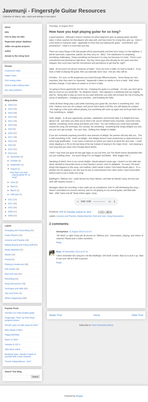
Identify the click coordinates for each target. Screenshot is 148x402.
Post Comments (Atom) (102, 325)
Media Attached (84, 216)
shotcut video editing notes (17, 85)
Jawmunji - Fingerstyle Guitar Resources (54, 11)
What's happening (13, 298)
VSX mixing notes (13, 80)
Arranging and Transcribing (17, 230)
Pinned (8, 259)
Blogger (79, 396)
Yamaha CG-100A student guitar (19, 313)
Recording (9, 279)
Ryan (58, 251)
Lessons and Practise (66, 216)
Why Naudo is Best (13, 330)
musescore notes (13, 71)
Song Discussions (115, 216)
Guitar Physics (11, 235)
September (15, 165)
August (13, 169)
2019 (10, 129)
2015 (10, 145)
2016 (10, 141)
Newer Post (55, 315)
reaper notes (10, 75)
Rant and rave (99, 216)
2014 (10, 149)
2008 (10, 215)
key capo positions (13, 90)
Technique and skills (14, 288)
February (14, 194)
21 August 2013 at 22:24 (80, 231)
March (13, 190)
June (12, 182)
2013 (10, 153)
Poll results (10, 269)
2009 (10, 211)
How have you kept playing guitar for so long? (20, 175)
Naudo (8, 254)
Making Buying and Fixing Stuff (19, 245)
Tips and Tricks (12, 293)
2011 (10, 203)
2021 (10, 121)
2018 (10, 133)
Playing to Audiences (14, 264)
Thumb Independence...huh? (18, 361)
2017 (10, 137)
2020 (10, 125)
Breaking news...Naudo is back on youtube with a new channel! (20, 355)
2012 (10, 199)
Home (96, 315)
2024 (10, 109)
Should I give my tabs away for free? (21, 325)
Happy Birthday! (12, 335)
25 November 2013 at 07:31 (75, 251)
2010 (10, 207)
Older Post (137, 315)
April (12, 186)
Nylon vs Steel (11, 339)
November (15, 157)
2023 (10, 113)
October (14, 161)
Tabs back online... (13, 349)
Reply (59, 242)
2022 (10, 117)
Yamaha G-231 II (12, 344)
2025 (10, 105)
